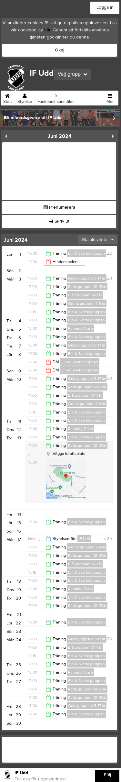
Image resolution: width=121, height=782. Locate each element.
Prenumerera (59, 207)
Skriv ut (59, 221)
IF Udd (84, 538)
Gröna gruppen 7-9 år (86, 303)
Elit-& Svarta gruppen (86, 253)
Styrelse (24, 97)
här (47, 30)
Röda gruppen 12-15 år (87, 286)
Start (7, 97)
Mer (110, 97)
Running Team (80, 328)
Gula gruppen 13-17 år (86, 278)
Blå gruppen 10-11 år (85, 295)
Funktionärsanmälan (56, 97)
